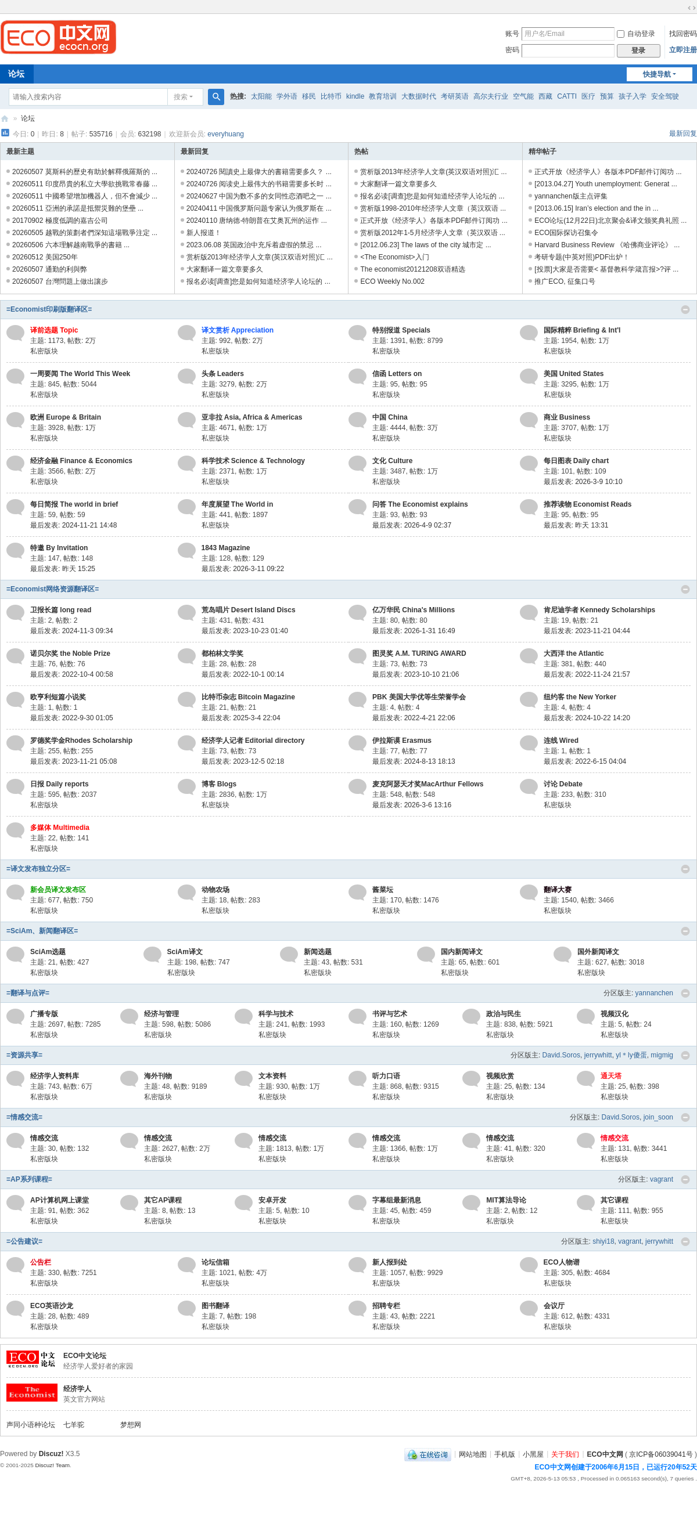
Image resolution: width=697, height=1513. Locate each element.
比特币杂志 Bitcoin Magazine (248, 697)
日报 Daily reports (59, 784)
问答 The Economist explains (420, 504)
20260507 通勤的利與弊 (49, 269)
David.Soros (561, 1055)
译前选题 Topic (54, 330)
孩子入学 (632, 96)
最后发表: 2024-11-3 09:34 (71, 631)
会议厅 (554, 1306)
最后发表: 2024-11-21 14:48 (73, 525)
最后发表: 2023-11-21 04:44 (587, 631)
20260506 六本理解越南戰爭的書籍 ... (71, 245)
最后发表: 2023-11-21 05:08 (73, 761)
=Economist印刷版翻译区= (49, 309)
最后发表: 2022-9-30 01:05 (71, 718)
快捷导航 (657, 74)
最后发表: (576, 525)
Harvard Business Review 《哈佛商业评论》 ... (607, 245)
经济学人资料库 (54, 1076)
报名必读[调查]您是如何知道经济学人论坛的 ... (258, 281)
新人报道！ (203, 233)
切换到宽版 (692, 8)
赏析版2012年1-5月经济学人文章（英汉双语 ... (432, 233)
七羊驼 (73, 1425)
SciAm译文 (185, 952)
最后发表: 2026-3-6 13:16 (411, 805)
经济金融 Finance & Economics (81, 461)
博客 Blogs (219, 784)
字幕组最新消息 (396, 1200)
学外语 (286, 96)
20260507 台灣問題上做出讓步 (60, 281)
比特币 (331, 96)
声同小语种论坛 (30, 1425)
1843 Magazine (226, 548)
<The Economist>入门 (394, 257)
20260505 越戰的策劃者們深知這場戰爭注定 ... (84, 233)
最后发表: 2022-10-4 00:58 (71, 674)
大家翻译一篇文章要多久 (224, 269)
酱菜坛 (382, 890)
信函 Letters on (397, 374)
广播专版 (44, 1014)
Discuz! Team (52, 1465)
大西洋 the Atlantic (574, 653)
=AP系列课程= (29, 1179)
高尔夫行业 (490, 96)
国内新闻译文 (462, 952)
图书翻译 (215, 1306)
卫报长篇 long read (60, 610)
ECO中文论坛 (84, 1356)
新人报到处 (389, 1262)
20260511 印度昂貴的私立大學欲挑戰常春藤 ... (84, 184)
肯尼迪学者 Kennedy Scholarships (600, 610)
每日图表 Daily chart (576, 461)
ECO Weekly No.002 (392, 281)
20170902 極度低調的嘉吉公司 (60, 220)
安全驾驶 (665, 96)
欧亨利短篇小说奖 (58, 697)
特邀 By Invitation (59, 548)
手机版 (504, 1454)
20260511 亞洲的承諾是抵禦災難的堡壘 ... (77, 208)
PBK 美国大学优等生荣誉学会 (419, 697)
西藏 (545, 96)
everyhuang (225, 134)
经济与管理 (161, 1014)
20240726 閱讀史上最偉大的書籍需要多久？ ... (259, 172)
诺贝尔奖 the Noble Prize (70, 653)
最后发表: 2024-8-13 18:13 (413, 761)
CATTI (567, 96)
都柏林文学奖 (222, 653)
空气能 (523, 96)
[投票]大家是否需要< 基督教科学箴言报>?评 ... (606, 269)
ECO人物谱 (562, 1262)
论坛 (28, 118)
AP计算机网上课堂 (59, 1200)
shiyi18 (603, 1241)
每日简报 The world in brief (74, 504)
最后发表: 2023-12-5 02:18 (243, 761)
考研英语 (455, 96)
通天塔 (611, 1076)
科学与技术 (275, 1014)
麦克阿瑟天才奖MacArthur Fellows (427, 784)
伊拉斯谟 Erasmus (402, 740)
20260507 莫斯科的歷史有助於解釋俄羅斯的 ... (84, 172)
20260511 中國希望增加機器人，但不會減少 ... (84, 196)
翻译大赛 (558, 890)
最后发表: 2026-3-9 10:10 (583, 482)
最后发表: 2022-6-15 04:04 (585, 761)
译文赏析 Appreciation (238, 330)
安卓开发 (272, 1200)
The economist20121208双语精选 (412, 269)
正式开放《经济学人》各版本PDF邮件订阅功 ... (433, 220)
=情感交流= (24, 1117)
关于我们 (565, 1454)
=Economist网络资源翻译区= (52, 589)
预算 (607, 96)
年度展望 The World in (238, 504)
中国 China (390, 417)
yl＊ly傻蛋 (631, 1055)
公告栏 (40, 1262)
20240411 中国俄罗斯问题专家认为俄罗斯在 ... (259, 208)
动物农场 (215, 890)
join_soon (658, 1117)
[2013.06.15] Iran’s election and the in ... (596, 208)
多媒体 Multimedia (59, 828)
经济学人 (77, 1389)
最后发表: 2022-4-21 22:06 (413, 718)
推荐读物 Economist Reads (588, 504)
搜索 (181, 97)
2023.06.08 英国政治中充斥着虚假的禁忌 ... (254, 245)
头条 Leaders (223, 374)
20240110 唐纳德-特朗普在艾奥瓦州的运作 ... (256, 220)
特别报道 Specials (401, 330)
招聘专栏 (386, 1306)
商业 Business (567, 417)
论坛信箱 (215, 1262)
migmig (662, 1055)
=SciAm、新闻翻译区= (42, 931)
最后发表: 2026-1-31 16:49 (413, 631)
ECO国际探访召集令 (566, 233)
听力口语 (386, 1076)
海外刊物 (158, 1076)
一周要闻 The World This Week (80, 374)
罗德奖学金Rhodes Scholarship (81, 740)
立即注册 (683, 50)
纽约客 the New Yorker (580, 697)
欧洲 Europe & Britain (65, 417)
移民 (309, 96)
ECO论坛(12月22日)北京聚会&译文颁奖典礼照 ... (610, 220)
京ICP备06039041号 (660, 1454)
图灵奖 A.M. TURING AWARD (419, 653)
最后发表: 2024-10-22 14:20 (587, 718)
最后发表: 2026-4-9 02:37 (411, 525)
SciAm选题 (48, 952)
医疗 (588, 96)
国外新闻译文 (598, 952)
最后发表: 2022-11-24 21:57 (587, 674)
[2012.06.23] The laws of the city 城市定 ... (425, 245)
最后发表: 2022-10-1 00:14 (243, 674)
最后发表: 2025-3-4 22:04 (241, 718)
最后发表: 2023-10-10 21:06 (415, 674)
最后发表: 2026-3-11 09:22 (243, 569)
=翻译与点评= (27, 993)
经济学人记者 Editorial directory (253, 740)
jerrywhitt (598, 1055)
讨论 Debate (563, 784)
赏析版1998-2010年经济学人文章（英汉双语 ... (433, 208)
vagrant (661, 1179)
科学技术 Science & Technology (253, 461)
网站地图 (473, 1454)
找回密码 (683, 34)
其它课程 (614, 1200)
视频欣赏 (500, 1076)
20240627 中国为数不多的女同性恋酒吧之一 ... (259, 196)
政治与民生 (503, 1014)
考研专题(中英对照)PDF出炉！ (582, 257)
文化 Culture (392, 461)
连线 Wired (561, 740)
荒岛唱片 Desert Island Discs (249, 610)
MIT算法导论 (506, 1200)
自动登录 (636, 34)
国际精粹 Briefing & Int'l (582, 330)
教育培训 (383, 96)
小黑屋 (533, 1454)
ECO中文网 (4, 118)
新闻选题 (318, 952)
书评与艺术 (389, 1014)
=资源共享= (24, 1055)
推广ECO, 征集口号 (564, 281)
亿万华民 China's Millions (413, 610)
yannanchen (654, 993)
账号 (512, 34)
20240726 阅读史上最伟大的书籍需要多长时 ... (259, 184)
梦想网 (130, 1425)
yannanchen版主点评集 (570, 196)
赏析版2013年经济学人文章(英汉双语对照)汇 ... (259, 257)
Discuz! (51, 1454)
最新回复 (683, 133)
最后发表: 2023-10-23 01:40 (245, 631)
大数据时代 (418, 96)
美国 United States (574, 374)
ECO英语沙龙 (51, 1306)
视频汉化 (614, 1014)
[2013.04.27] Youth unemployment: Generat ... (605, 184)
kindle (355, 96)
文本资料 (272, 1076)
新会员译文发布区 (58, 890)
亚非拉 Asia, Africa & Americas (252, 417)
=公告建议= (24, 1241)
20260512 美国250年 (45, 257)
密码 (512, 50)
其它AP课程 (163, 1200)
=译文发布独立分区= (38, 869)
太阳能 (261, 96)
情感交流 (44, 1138)
